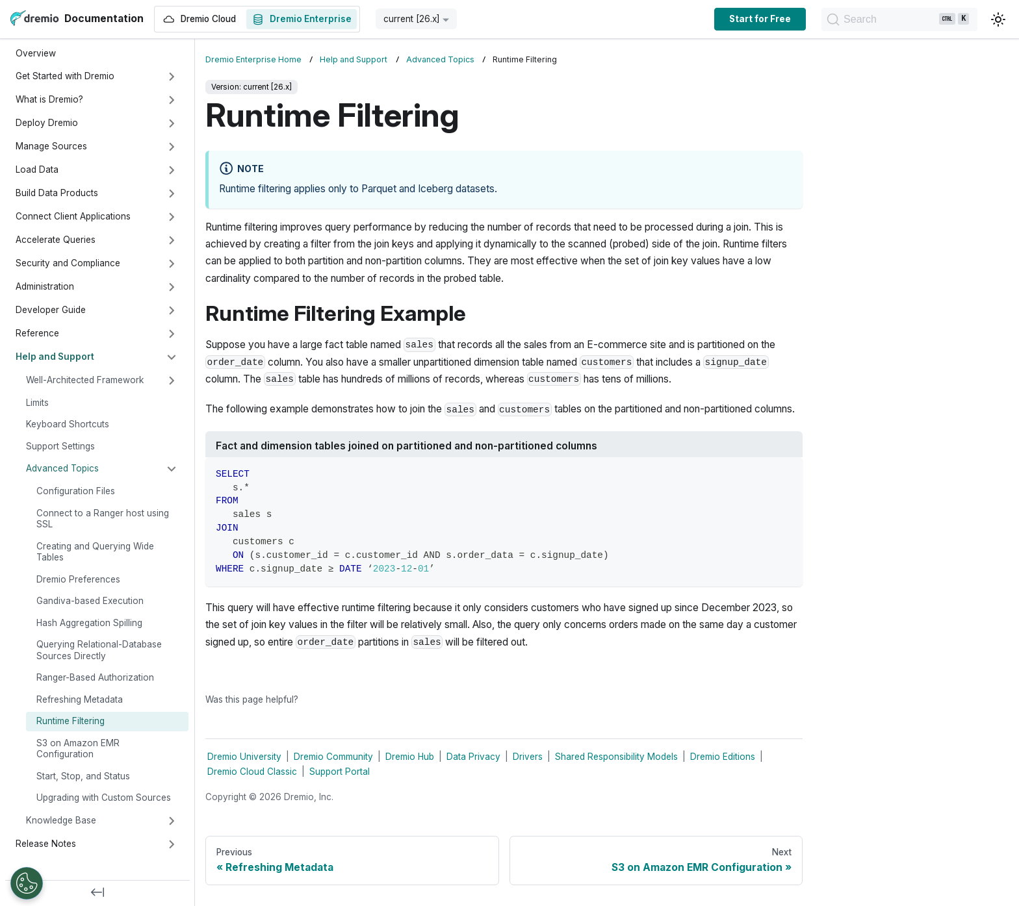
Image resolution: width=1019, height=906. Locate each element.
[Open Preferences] (26, 883)
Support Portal (339, 771)
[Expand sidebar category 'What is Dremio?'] (171, 100)
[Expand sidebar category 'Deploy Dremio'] (171, 123)
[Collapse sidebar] (97, 893)
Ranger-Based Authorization (95, 677)
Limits (37, 402)
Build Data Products (57, 193)
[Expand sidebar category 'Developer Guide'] (171, 310)
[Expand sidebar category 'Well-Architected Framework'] (171, 380)
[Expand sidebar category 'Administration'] (171, 287)
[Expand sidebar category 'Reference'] (171, 333)
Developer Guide (51, 310)
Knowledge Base (61, 820)
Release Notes (46, 843)
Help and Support (55, 356)
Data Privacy (473, 756)
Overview (36, 53)
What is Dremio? (49, 99)
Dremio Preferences (78, 579)
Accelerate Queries (56, 239)
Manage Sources (51, 146)
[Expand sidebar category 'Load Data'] (171, 170)
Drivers (528, 756)
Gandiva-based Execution (90, 601)
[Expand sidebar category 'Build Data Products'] (171, 193)
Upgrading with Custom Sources (103, 797)
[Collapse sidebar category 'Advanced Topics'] (171, 468)
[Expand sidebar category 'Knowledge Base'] (171, 820)
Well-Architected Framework (85, 380)
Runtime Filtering (70, 721)
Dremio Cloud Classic (252, 771)
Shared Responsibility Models (616, 756)
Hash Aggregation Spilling (89, 623)
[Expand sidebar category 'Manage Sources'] (171, 146)
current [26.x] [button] (411, 19)
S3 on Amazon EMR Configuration (78, 749)
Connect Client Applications (73, 216)
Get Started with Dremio (65, 76)
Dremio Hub (409, 756)
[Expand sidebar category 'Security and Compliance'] (171, 263)
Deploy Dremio (47, 123)
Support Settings (60, 446)
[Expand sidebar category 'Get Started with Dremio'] (171, 76)
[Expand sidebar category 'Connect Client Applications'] (171, 216)
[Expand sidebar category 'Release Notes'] (171, 844)
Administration (45, 286)
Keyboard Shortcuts (67, 424)
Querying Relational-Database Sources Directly (99, 650)
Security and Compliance (68, 263)
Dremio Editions (722, 756)
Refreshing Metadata (79, 699)
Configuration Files (75, 491)
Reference (37, 333)
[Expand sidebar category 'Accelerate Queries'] (171, 240)
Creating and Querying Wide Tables (95, 552)
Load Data (37, 169)
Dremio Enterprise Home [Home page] (253, 59)
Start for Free (672, 19)
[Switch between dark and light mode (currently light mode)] (998, 19)
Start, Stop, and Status (83, 776)
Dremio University (244, 756)
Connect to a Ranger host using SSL (102, 519)
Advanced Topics (62, 468)
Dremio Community (333, 756)
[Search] (855, 19)
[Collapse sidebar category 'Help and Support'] (171, 357)
